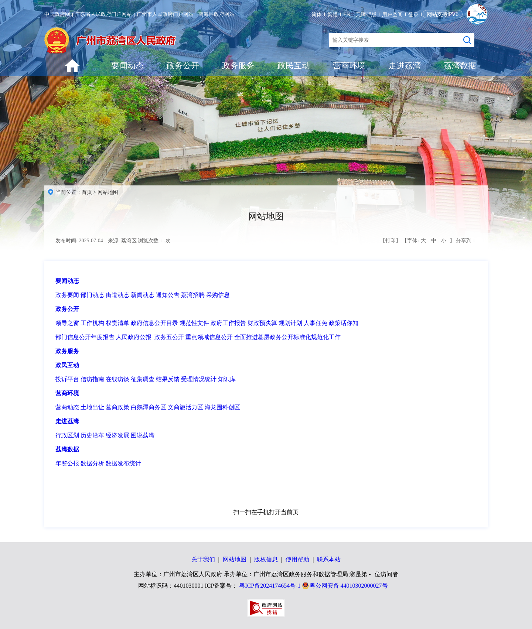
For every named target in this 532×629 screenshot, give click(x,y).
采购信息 (218, 295)
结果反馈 (168, 379)
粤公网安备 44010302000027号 (349, 585)
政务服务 (238, 65)
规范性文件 (194, 323)
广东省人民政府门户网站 (103, 14)
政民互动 (293, 65)
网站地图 (108, 192)
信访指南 (92, 379)
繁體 (332, 14)
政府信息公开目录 (154, 323)
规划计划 (290, 323)
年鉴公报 (67, 463)
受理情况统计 (198, 379)
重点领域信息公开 (209, 337)
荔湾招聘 (193, 295)
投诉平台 (67, 379)
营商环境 (349, 65)
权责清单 (117, 323)
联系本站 (329, 559)
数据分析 (92, 463)
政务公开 (183, 65)
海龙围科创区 (222, 407)
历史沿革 (92, 435)
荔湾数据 (460, 65)
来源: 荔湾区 (122, 240)
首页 (87, 192)
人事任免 (315, 323)
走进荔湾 (404, 65)
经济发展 (117, 435)
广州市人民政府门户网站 (165, 14)
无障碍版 (366, 14)
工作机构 (92, 323)
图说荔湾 (142, 435)
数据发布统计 (123, 463)
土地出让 (92, 407)
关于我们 (203, 559)
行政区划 (67, 435)
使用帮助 (297, 559)
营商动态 (67, 407)
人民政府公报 (133, 337)
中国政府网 (57, 14)
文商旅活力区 (185, 407)
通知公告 (168, 295)
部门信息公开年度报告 (85, 337)
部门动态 (92, 295)
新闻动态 (142, 295)
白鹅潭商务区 (148, 407)
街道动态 (117, 295)
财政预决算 (262, 323)
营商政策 (117, 407)
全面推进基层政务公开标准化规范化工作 (287, 337)
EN (346, 14)
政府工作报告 (228, 323)
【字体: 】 (428, 240)
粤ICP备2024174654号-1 (269, 585)
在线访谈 (117, 379)
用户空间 (392, 14)
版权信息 (266, 559)
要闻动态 (127, 65)
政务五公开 (169, 337)
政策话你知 (343, 323)
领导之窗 (67, 323)
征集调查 (142, 379)
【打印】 (390, 240)
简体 (316, 14)
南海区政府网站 (216, 14)
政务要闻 (67, 295)
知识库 (227, 379)
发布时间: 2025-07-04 (79, 240)
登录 (413, 14)
